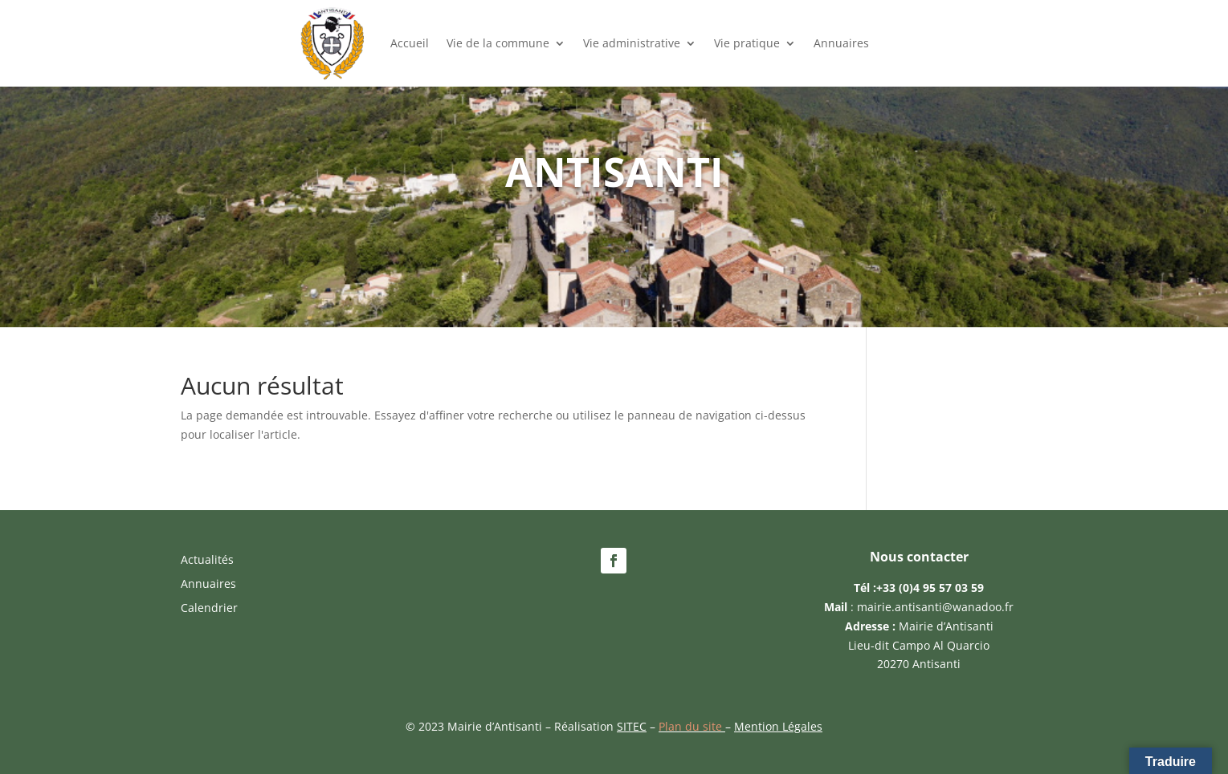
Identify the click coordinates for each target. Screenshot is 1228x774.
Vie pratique (747, 43)
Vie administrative (631, 43)
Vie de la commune (498, 43)
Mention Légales (778, 726)
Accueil (409, 43)
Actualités (207, 560)
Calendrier (209, 608)
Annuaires (841, 43)
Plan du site (692, 726)
